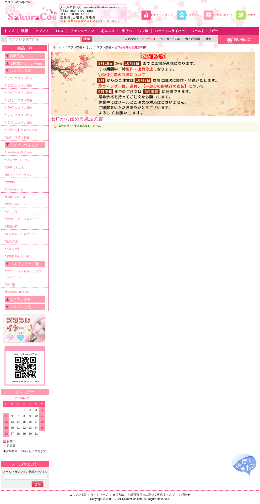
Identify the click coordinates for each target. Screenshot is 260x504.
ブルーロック (14, 189)
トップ (9, 31)
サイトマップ (100, 494)
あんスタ (107, 31)
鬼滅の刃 (12, 226)
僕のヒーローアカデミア (22, 219)
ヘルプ (170, 494)
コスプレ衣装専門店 (18, 2)
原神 (208, 39)
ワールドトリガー (204, 31)
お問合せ (184, 494)
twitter (251, 15)
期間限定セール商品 (26, 63)
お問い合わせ (223, 15)
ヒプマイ (42, 31)
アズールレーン (16, 204)
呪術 (24, 31)
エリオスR (148, 39)
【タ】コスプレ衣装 (19, 100)
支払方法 (118, 494)
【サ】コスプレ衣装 (98, 47)
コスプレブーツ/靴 (24, 264)
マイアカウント (163, 15)
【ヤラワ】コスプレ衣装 (22, 130)
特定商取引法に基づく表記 (145, 494)
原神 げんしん (15, 167)
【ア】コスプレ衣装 (19, 78)
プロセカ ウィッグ (18, 160)
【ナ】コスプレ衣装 (19, 107)
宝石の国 (12, 241)
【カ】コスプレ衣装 (19, 85)
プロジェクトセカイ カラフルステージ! (23, 274)
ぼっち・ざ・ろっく (19, 174)
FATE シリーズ (15, 197)
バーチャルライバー (170, 31)
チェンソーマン (82, 31)
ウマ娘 (143, 31)
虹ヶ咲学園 (192, 39)
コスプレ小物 (20, 307)
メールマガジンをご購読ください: (25, 471)
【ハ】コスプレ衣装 (19, 115)
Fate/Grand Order (17, 291)
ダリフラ (12, 211)
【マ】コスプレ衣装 (19, 122)
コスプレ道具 (20, 299)
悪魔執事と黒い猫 (17, 256)
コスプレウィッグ (24, 145)
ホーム (57, 47)
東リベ (127, 31)
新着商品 (17, 56)
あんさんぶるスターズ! (21, 234)
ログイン (194, 15)
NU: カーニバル (170, 39)
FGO (59, 31)
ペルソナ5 (12, 248)
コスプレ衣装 (73, 47)
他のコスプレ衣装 (17, 137)
